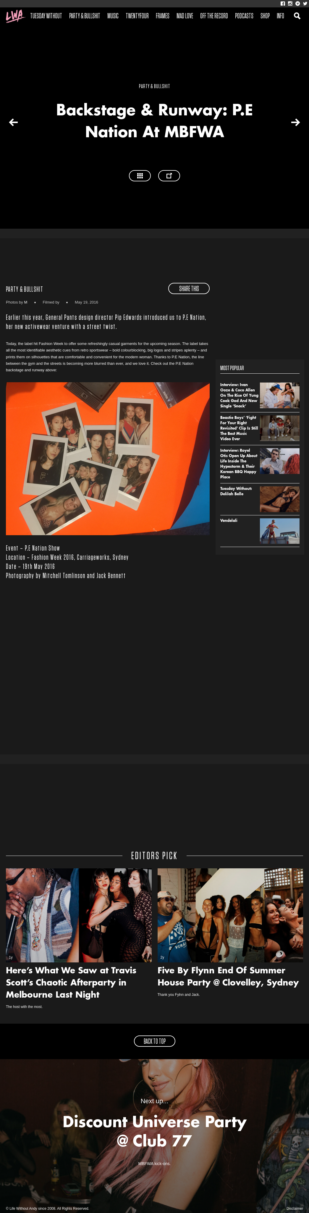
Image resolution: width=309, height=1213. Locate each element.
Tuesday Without (46, 16)
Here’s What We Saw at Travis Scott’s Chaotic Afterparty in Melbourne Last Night (71, 983)
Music (113, 16)
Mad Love (185, 16)
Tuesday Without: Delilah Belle (236, 491)
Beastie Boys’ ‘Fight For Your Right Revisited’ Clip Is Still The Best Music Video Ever (239, 428)
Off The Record (214, 16)
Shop (265, 16)
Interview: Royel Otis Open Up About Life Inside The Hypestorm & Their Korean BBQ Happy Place (238, 464)
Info (280, 16)
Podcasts (244, 16)
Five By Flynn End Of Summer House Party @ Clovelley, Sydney (228, 977)
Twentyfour (137, 16)
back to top (155, 1041)
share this (189, 289)
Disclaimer (295, 1208)
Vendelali (228, 521)
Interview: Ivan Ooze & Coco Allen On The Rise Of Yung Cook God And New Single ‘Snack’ (239, 395)
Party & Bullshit (84, 16)
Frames (162, 16)
